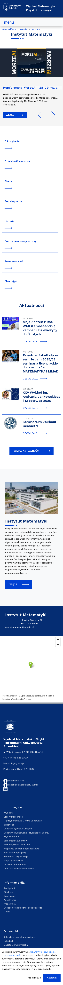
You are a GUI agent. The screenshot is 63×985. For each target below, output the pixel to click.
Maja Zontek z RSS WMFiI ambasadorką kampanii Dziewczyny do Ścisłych (40, 328)
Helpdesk (8, 940)
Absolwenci (10, 899)
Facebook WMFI (14, 780)
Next (51, 114)
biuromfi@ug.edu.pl (13, 763)
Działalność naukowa (17, 161)
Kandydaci (9, 888)
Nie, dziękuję (34, 977)
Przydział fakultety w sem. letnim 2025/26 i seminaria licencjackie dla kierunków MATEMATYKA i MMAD (40, 363)
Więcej (10, 114)
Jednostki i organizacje (16, 856)
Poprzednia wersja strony (20, 241)
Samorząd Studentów (15, 840)
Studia (9, 181)
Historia (9, 221)
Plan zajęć (11, 281)
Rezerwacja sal (14, 261)
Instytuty (36, 29)
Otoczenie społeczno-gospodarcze (23, 907)
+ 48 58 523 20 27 (18, 757)
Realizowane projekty (15, 852)
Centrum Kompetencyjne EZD (20, 868)
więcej (13, 584)
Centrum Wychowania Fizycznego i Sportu (26, 832)
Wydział (23, 29)
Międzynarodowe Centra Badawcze (23, 820)
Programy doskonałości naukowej (21, 848)
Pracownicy (10, 903)
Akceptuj (51, 977)
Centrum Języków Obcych (18, 828)
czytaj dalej (30, 341)
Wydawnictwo (11, 836)
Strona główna (9, 29)
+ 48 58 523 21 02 (24, 769)
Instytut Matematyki (26, 521)
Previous (41, 114)
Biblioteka (9, 824)
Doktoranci (10, 896)
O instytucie (12, 141)
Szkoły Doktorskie (13, 816)
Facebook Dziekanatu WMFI (20, 784)
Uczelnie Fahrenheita (15, 864)
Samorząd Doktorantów (17, 844)
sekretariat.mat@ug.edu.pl (19, 627)
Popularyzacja (13, 201)
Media (7, 911)
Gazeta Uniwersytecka (16, 944)
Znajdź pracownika (14, 860)
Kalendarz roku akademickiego (20, 937)
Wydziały (8, 812)
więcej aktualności (26, 450)
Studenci (8, 892)
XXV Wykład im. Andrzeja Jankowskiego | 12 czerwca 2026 (42, 397)
